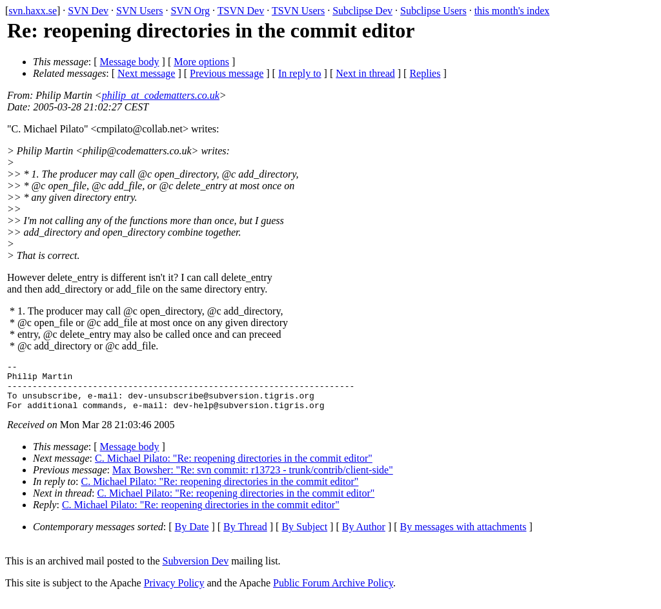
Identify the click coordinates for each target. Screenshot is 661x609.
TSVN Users (298, 10)
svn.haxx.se (32, 10)
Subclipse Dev (362, 10)
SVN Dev (88, 10)
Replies (424, 73)
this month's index (512, 10)
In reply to (299, 73)
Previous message (226, 73)
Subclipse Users (433, 10)
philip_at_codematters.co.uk (160, 95)
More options (201, 61)
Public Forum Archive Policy (333, 592)
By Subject (304, 536)
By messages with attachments (463, 536)
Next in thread (365, 73)
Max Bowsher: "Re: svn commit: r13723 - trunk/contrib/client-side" (252, 479)
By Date (192, 536)
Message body (129, 61)
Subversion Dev (196, 570)
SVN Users (139, 10)
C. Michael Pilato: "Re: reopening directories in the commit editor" (233, 467)
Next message (146, 73)
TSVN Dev (241, 10)
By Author (363, 536)
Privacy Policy (174, 592)
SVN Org (190, 10)
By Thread (245, 536)
